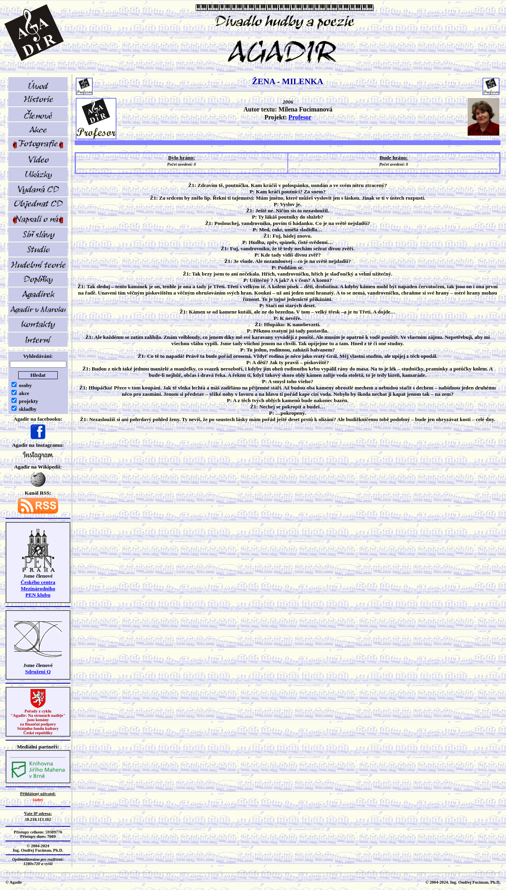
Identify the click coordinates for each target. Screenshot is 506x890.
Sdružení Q (38, 672)
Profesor (300, 117)
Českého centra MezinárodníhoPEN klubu (38, 588)
